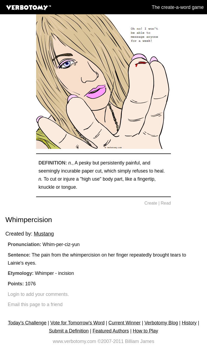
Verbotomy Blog (161, 322)
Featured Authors (110, 331)
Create (150, 203)
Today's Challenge (27, 322)
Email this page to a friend (35, 304)
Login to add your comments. (38, 294)
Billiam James (139, 341)
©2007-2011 (111, 341)
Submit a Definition (69, 331)
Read (166, 203)
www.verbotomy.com (74, 341)
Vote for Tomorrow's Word (77, 322)
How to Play (145, 331)
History (189, 322)
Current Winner (124, 322)
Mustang (44, 234)
